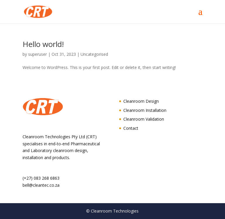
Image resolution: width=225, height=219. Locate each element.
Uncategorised (94, 54)
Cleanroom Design (141, 101)
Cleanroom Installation (144, 110)
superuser (37, 54)
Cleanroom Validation (143, 119)
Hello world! (43, 44)
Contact (130, 128)
